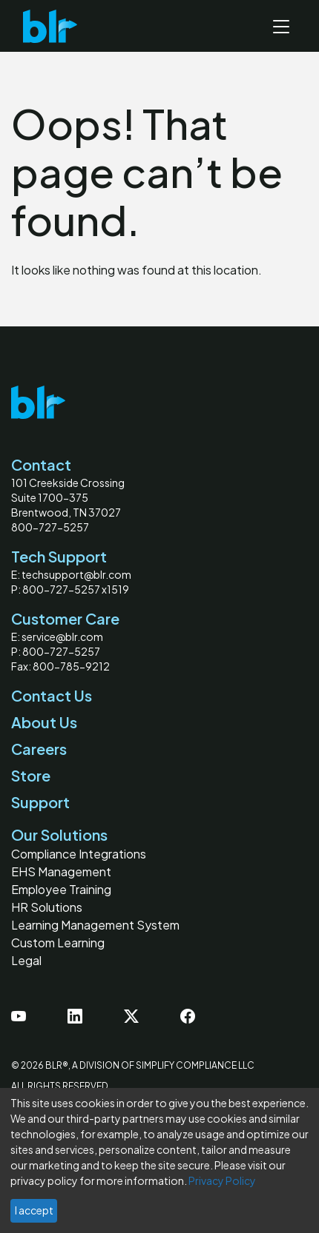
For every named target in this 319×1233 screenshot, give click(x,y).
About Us (44, 722)
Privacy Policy (222, 1180)
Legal (26, 960)
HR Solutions (46, 907)
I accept (34, 1210)
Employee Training (61, 889)
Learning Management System (95, 925)
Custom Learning (58, 942)
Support (40, 802)
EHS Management (61, 871)
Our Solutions (59, 834)
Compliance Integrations (78, 853)
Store (30, 775)
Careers (39, 748)
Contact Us (51, 695)
